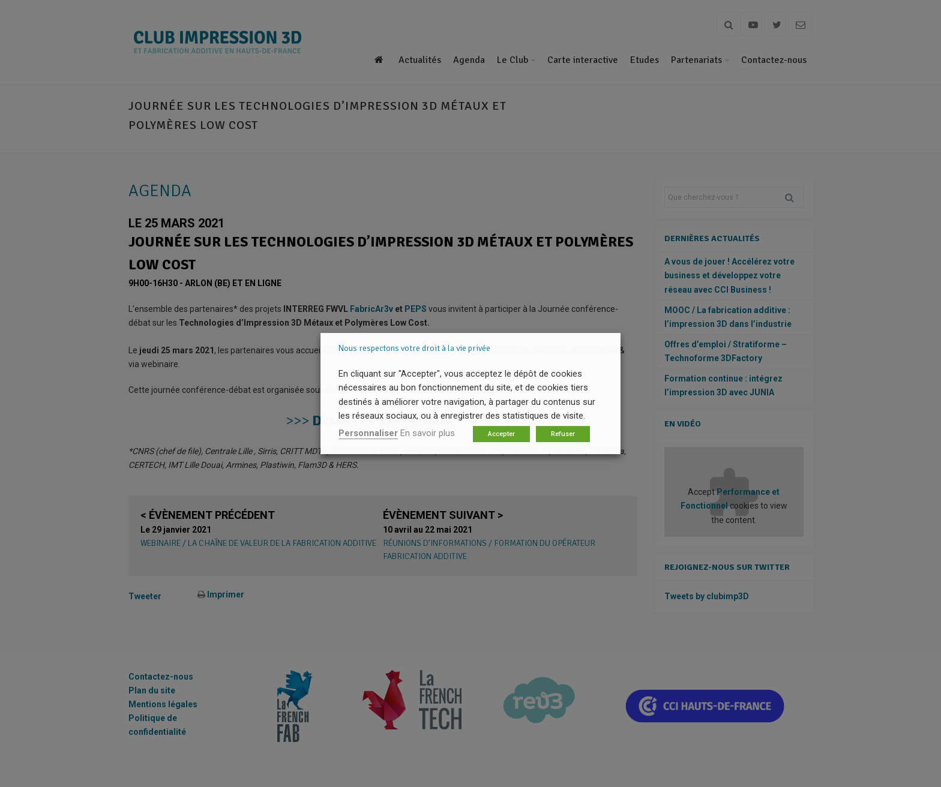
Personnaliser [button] (368, 433)
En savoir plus (427, 433)
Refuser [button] (563, 434)
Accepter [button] (501, 434)
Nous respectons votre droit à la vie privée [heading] (414, 348)
